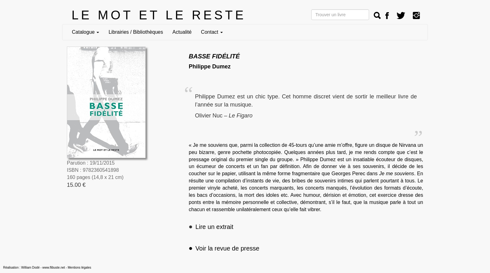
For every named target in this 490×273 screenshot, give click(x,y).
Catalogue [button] (85, 32)
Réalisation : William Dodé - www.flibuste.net (34, 267)
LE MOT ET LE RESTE (159, 15)
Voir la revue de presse (224, 248)
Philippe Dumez (210, 66)
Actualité (182, 32)
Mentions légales (79, 267)
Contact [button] (212, 32)
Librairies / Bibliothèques (135, 32)
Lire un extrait (214, 226)
